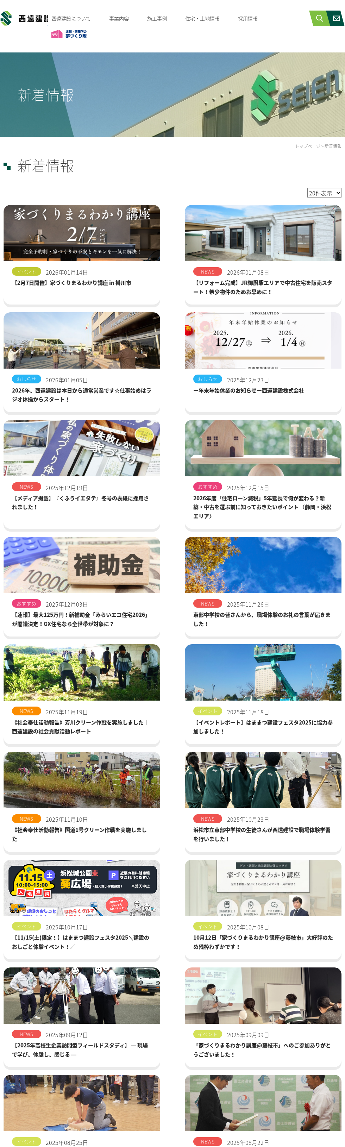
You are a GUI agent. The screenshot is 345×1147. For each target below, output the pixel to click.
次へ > (195, 1053)
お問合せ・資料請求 (209, 1137)
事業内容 (119, 18)
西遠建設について (71, 18)
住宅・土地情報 (202, 18)
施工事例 (157, 18)
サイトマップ (316, 1137)
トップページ (307, 146)
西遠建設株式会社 (24, 20)
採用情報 (248, 18)
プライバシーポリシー (266, 1137)
